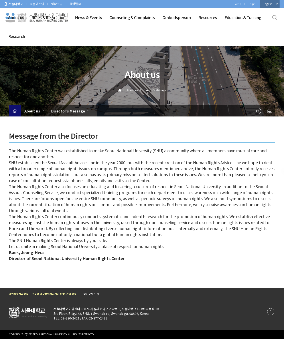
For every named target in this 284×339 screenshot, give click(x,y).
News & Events (88, 17)
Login (251, 4)
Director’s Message (155, 90)
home (15, 110)
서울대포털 (37, 4)
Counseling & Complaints (132, 17)
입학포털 (57, 4)
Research (16, 36)
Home (237, 4)
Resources (207, 17)
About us (16, 17)
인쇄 (269, 110)
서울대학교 (15, 4)
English (267, 4)
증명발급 (75, 4)
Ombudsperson (176, 17)
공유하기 (258, 110)
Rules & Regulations (49, 17)
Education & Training (243, 17)
